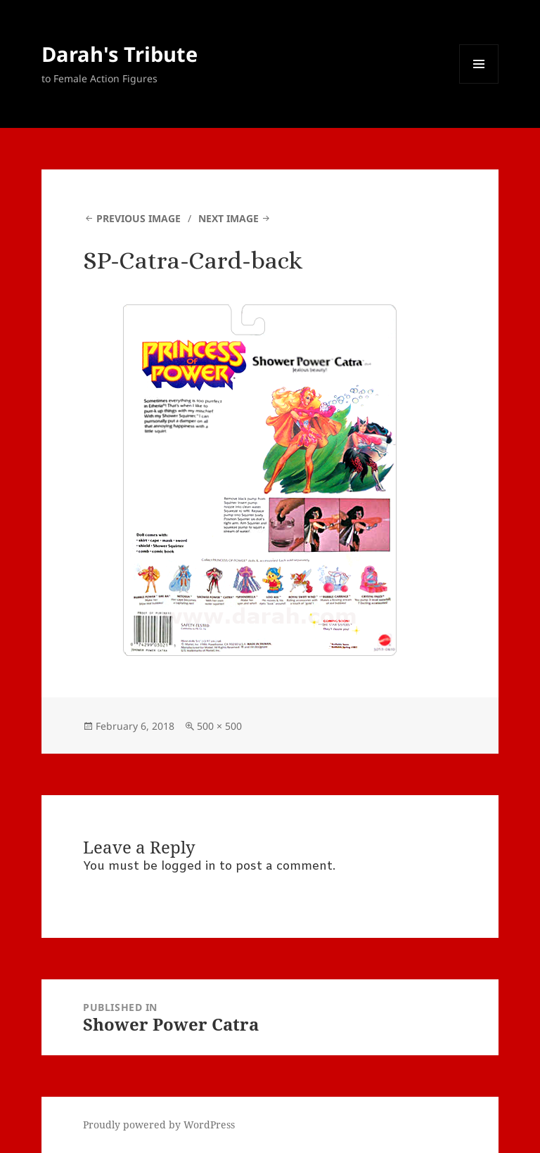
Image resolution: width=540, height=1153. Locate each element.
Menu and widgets (479, 83)
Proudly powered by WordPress (159, 1124)
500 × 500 (219, 726)
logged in (188, 866)
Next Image (228, 218)
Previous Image (138, 218)
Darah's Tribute (119, 53)
